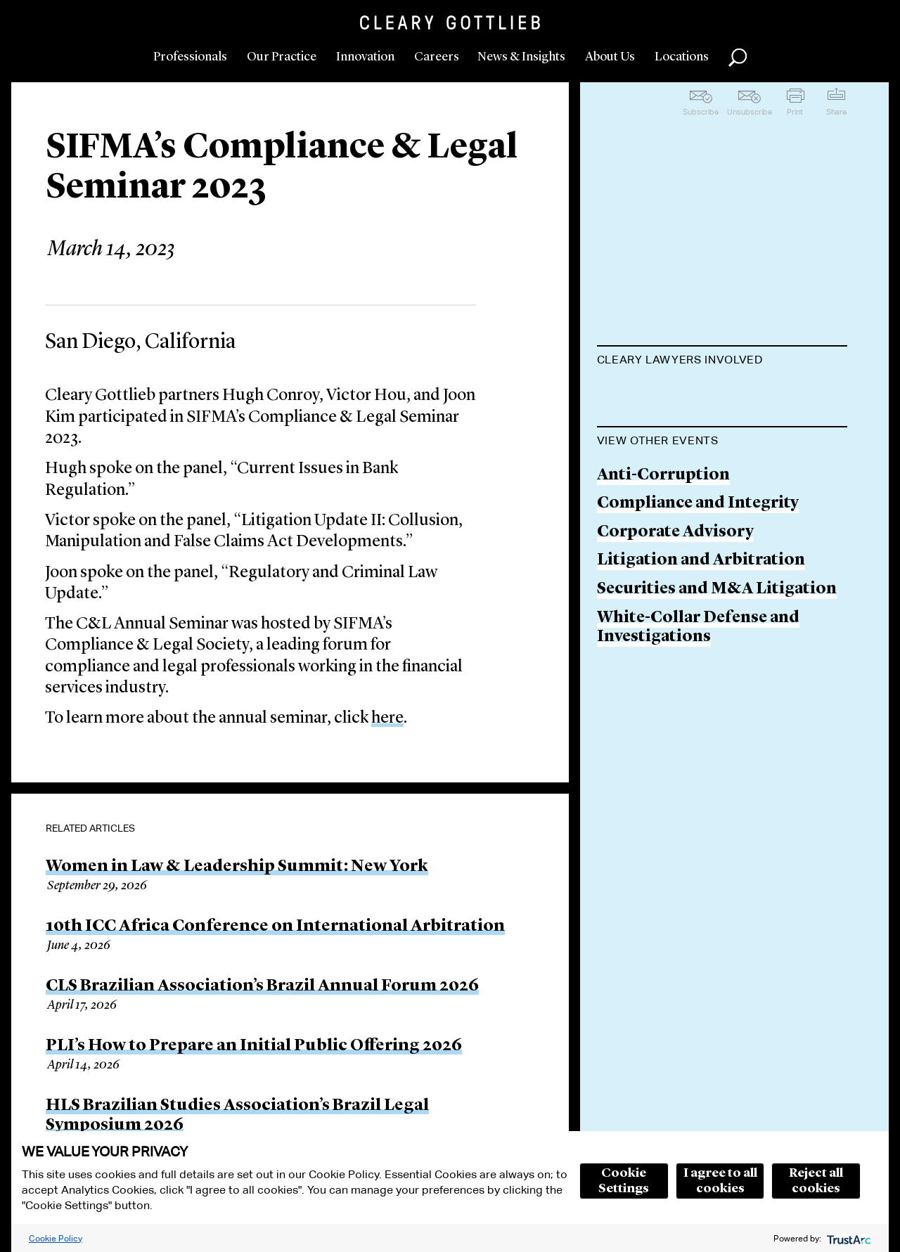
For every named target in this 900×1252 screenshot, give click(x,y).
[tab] (722, 361)
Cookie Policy (55, 1238)
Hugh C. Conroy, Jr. (672, 395)
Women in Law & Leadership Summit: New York (237, 866)
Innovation (365, 57)
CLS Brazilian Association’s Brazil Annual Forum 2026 (262, 986)
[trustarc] (847, 1238)
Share (836, 112)
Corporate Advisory (675, 711)
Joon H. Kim (645, 502)
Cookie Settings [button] (623, 1181)
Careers (436, 57)
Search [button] (737, 58)
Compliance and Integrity (698, 682)
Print (795, 112)
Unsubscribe (749, 112)
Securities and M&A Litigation (717, 768)
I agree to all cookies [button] (720, 1181)
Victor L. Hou (649, 449)
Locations (682, 57)
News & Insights (521, 57)
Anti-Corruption (663, 653)
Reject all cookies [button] (816, 1181)
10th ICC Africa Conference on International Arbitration (275, 926)
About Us (610, 57)
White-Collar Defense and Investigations (698, 806)
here (387, 718)
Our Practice (281, 57)
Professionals (190, 57)
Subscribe (701, 112)
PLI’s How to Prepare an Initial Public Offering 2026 (254, 1046)
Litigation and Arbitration (701, 739)
